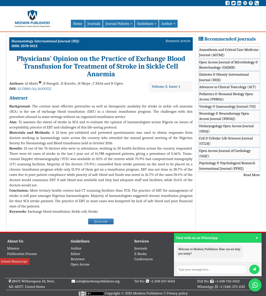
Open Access (80, 264)
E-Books (140, 254)
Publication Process (22, 254)
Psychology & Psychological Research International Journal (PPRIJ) (227, 165)
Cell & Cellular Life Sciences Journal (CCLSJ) (226, 141)
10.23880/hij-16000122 (34, 89)
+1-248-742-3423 (227, 281)
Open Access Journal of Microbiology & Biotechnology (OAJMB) (228, 65)
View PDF (100, 221)
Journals (93, 23)
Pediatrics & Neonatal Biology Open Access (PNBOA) (226, 96)
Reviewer (78, 259)
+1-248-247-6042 (162, 281)
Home (77, 23)
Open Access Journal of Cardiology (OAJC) (225, 153)
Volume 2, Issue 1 (166, 86)
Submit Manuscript (14, 261)
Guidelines (146, 23)
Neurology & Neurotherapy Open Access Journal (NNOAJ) (224, 116)
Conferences (143, 259)
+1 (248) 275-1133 (232, 287)
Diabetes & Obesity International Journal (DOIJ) (224, 77)
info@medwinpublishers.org (98, 281)
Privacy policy (177, 293)
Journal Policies (118, 23)
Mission (13, 248)
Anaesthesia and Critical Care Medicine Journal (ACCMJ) (229, 52)
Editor (75, 254)
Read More (251, 175)
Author (168, 23)
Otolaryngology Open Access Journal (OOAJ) (226, 128)
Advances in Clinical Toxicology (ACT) (227, 87)
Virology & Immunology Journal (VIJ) (227, 106)
